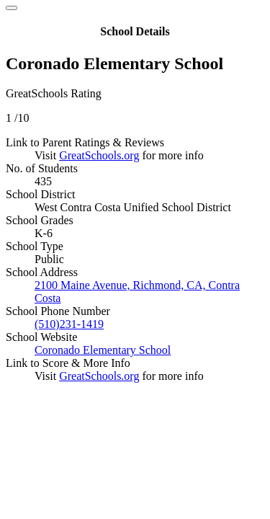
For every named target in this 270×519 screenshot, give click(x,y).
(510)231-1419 (69, 324)
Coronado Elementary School (103, 350)
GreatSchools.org (99, 155)
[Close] (11, 8)
